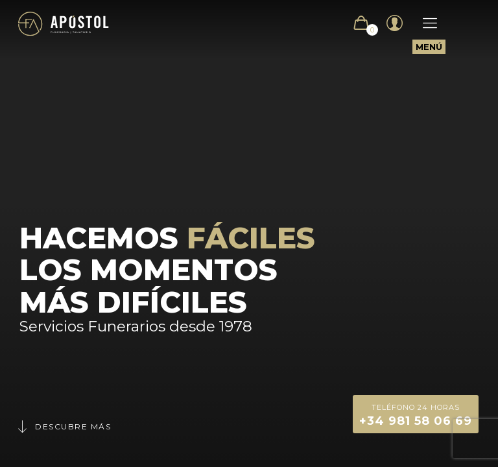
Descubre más (63, 426)
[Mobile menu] (423, 23)
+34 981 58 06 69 (415, 414)
